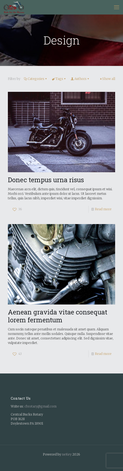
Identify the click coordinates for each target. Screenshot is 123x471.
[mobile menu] (117, 7)
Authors (80, 79)
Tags (59, 79)
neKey (67, 454)
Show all (107, 79)
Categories (35, 79)
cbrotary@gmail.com (40, 406)
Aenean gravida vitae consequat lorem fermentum (57, 316)
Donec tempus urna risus (46, 179)
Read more (103, 209)
